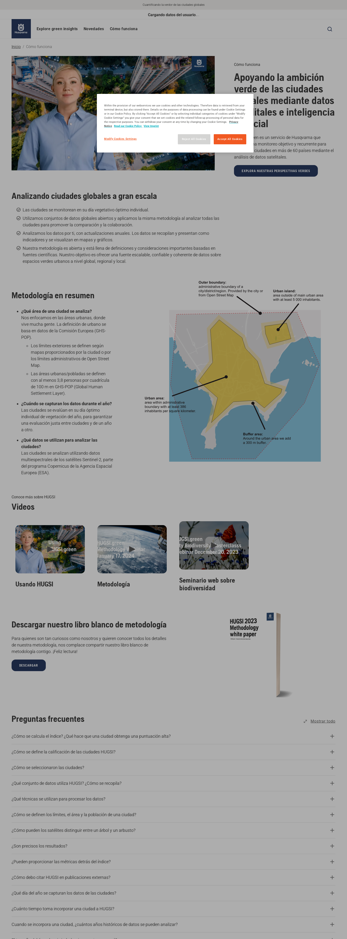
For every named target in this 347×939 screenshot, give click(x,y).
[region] (175, 123)
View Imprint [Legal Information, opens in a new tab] (151, 126)
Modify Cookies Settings (120, 138)
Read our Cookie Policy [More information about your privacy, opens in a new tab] (128, 126)
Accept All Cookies (229, 139)
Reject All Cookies (194, 139)
